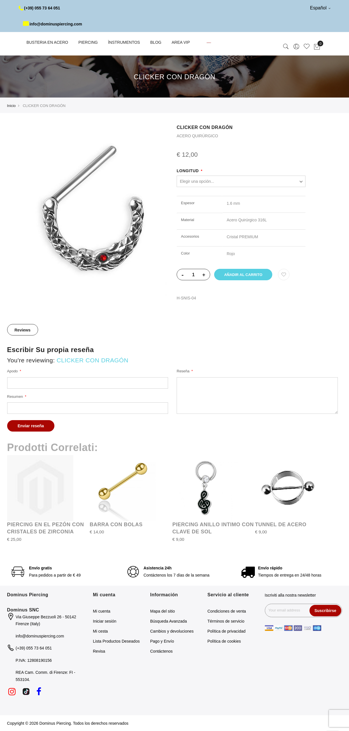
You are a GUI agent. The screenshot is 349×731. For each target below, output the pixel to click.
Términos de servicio (226, 621)
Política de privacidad (227, 631)
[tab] (22, 329)
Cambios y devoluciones (172, 631)
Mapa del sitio (162, 611)
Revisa (99, 651)
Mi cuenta (102, 611)
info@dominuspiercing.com (53, 24)
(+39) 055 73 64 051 (40, 8)
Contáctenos (161, 651)
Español (320, 7)
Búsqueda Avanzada (168, 621)
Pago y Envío (162, 641)
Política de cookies (224, 641)
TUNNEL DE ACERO (281, 524)
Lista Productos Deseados (116, 641)
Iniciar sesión (105, 621)
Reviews (23, 330)
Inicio (11, 106)
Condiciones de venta (227, 611)
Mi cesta (100, 631)
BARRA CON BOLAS (116, 524)
